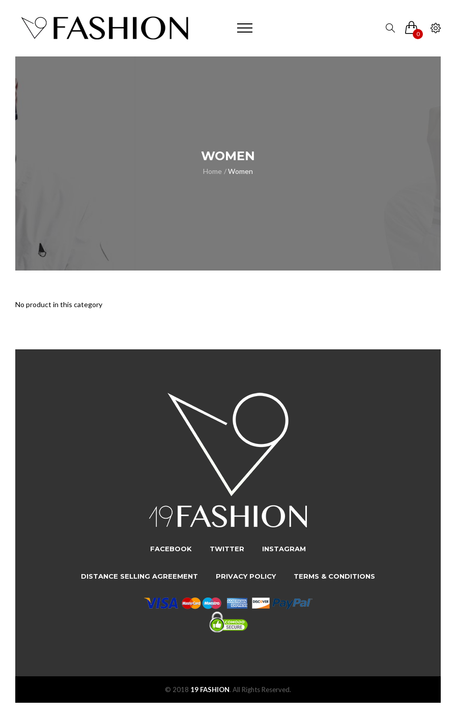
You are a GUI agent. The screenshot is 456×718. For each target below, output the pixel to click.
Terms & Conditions (334, 576)
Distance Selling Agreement (139, 576)
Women (240, 171)
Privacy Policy (246, 576)
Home (212, 171)
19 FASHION (210, 689)
